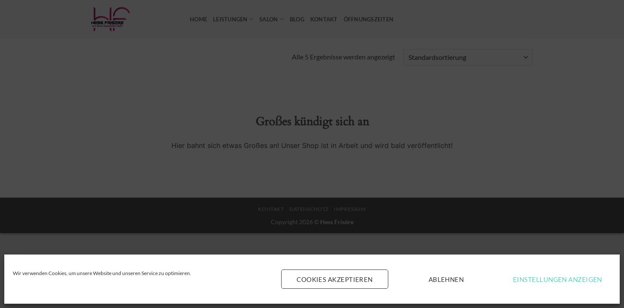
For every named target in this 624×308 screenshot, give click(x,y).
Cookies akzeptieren (335, 279)
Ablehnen (446, 279)
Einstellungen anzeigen (557, 279)
